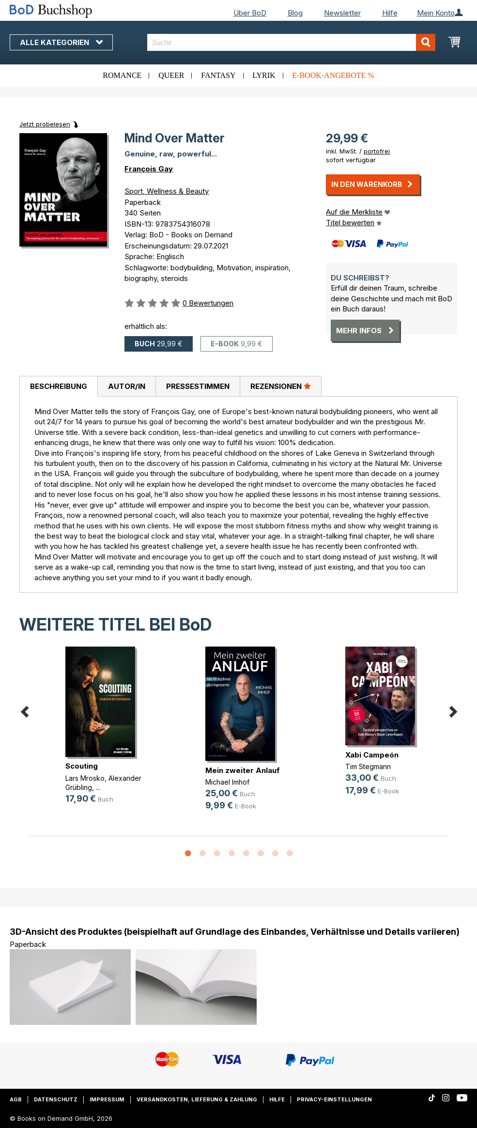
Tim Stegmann (368, 766)
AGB (16, 1099)
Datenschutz (55, 1099)
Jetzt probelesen (44, 124)
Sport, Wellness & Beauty (166, 191)
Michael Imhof (227, 782)
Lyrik (263, 75)
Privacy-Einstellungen (334, 1099)
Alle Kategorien (61, 42)
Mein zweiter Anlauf (242, 770)
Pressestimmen (198, 386)
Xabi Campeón (372, 754)
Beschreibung (58, 386)
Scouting (81, 766)
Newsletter (342, 12)
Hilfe (390, 12)
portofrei (377, 151)
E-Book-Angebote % (333, 75)
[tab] (58, 386)
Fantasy (218, 75)
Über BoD (249, 12)
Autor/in (126, 386)
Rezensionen (280, 386)
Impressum (107, 1099)
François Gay (148, 168)
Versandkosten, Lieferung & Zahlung (197, 1099)
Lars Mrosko (85, 778)
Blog (295, 12)
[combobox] (291, 42)
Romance (122, 75)
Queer (171, 75)
